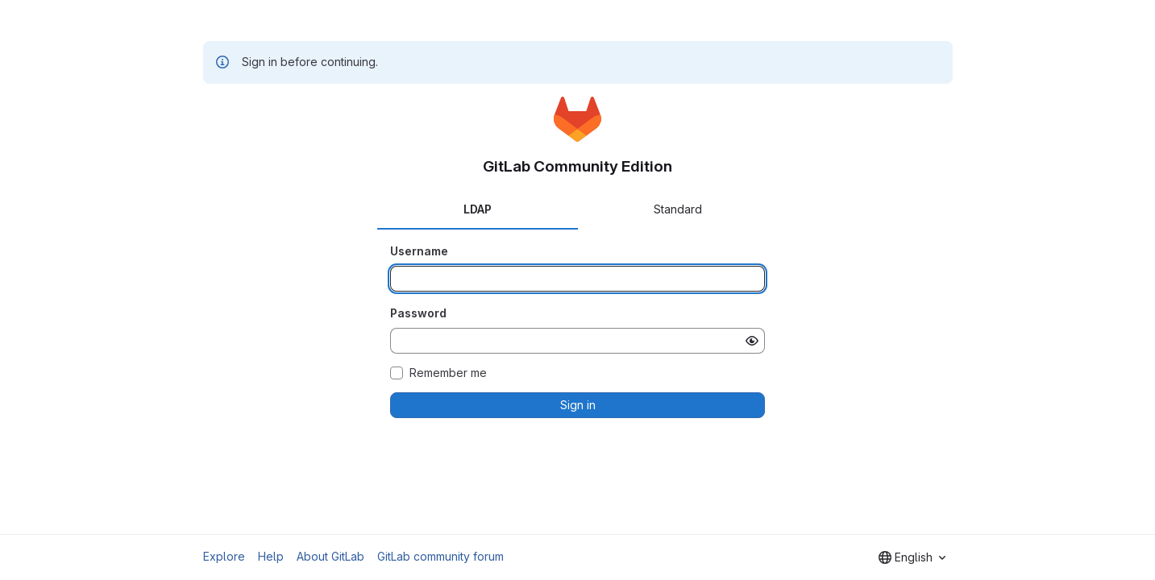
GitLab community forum (440, 556)
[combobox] (912, 557)
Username (419, 251)
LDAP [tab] (477, 209)
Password (418, 313)
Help (271, 556)
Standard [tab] (678, 209)
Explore (224, 556)
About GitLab (330, 556)
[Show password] (752, 341)
